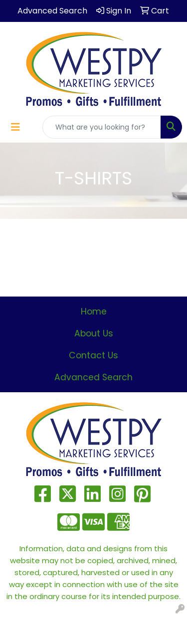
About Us (93, 333)
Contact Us (93, 355)
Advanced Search (93, 377)
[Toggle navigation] (15, 127)
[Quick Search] (101, 127)
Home (94, 311)
